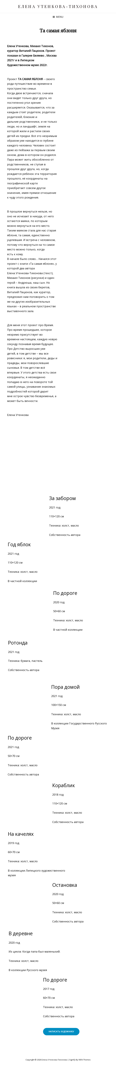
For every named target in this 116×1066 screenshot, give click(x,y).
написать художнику (61, 1031)
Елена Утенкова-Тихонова (58, 6)
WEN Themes (85, 1059)
